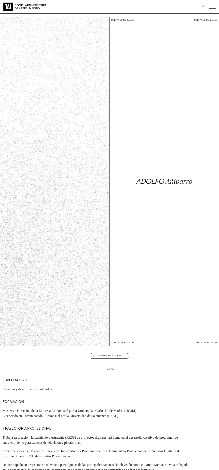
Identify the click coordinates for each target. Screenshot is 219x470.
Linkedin (109, 369)
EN (204, 7)
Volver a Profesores (109, 356)
